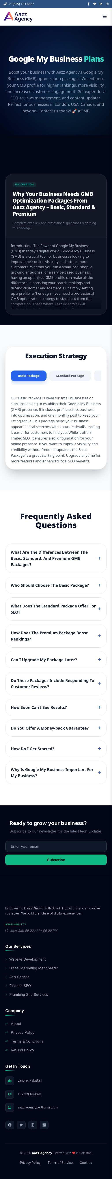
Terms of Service (60, 1162)
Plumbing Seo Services (26, 994)
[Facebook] (89, 4)
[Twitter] (94, 4)
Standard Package (70, 376)
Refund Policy (19, 1050)
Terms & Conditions (24, 1041)
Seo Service (17, 977)
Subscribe (56, 860)
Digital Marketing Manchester (31, 968)
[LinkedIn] (101, 4)
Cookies (86, 1162)
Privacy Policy (20, 1032)
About (13, 1023)
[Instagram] (107, 4)
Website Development (25, 959)
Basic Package (28, 376)
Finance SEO (18, 985)
